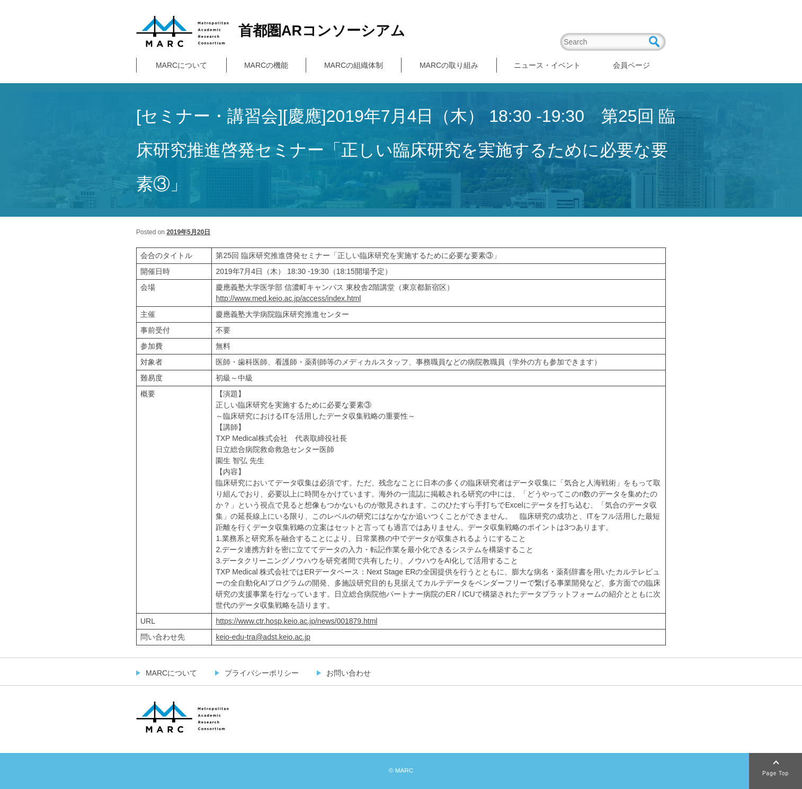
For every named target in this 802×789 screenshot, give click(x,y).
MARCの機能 (266, 65)
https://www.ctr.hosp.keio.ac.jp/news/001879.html (296, 621)
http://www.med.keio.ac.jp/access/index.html (288, 298)
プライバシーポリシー (262, 673)
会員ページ (631, 65)
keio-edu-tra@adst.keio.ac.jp (263, 637)
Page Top (775, 773)
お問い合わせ (348, 673)
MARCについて (181, 65)
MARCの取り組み (449, 65)
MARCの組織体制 (353, 65)
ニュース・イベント (547, 65)
